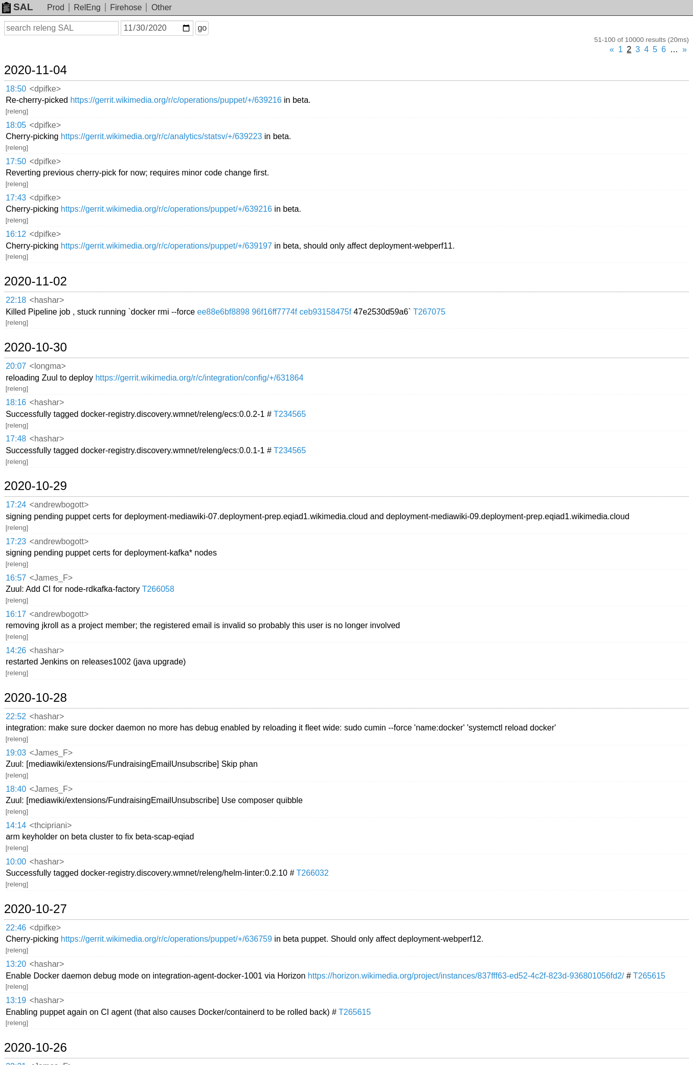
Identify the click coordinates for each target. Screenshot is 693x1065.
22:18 (16, 300)
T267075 (429, 311)
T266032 (312, 873)
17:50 (16, 161)
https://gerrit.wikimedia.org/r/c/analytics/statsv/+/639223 (161, 136)
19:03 (16, 752)
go (202, 28)
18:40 (16, 789)
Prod (55, 7)
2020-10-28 (35, 698)
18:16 (16, 402)
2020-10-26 (35, 1048)
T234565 (290, 414)
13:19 (16, 1000)
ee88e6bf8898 (223, 311)
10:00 (16, 861)
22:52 (16, 716)
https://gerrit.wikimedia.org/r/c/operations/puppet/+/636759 (166, 939)
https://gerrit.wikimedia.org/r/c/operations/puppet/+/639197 (166, 245)
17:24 (16, 504)
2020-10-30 (35, 347)
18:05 (16, 125)
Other (161, 7)
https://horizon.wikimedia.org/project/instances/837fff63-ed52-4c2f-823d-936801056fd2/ (466, 975)
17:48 (16, 438)
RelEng (87, 7)
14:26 (16, 650)
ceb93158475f (325, 311)
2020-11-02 (35, 281)
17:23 (16, 541)
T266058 (158, 589)
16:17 (16, 614)
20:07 (16, 366)
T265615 (649, 975)
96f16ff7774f (274, 311)
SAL (17, 7)
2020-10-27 (35, 909)
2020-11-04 (35, 70)
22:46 (16, 927)
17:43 (16, 197)
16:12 (16, 234)
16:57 (16, 577)
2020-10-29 (35, 486)
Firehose (126, 7)
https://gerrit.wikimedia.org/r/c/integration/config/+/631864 (199, 377)
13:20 (16, 964)
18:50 (16, 88)
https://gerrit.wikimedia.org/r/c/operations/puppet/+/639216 (175, 100)
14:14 (16, 825)
